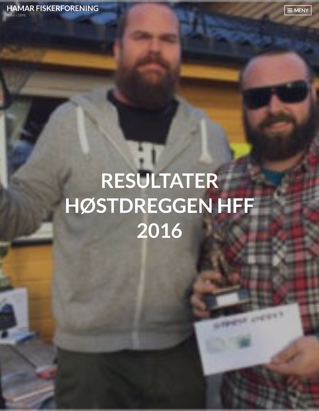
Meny (298, 10)
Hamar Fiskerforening (53, 7)
